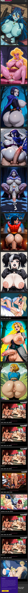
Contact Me (19, 590)
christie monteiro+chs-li (14, 444)
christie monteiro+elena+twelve (14, 490)
